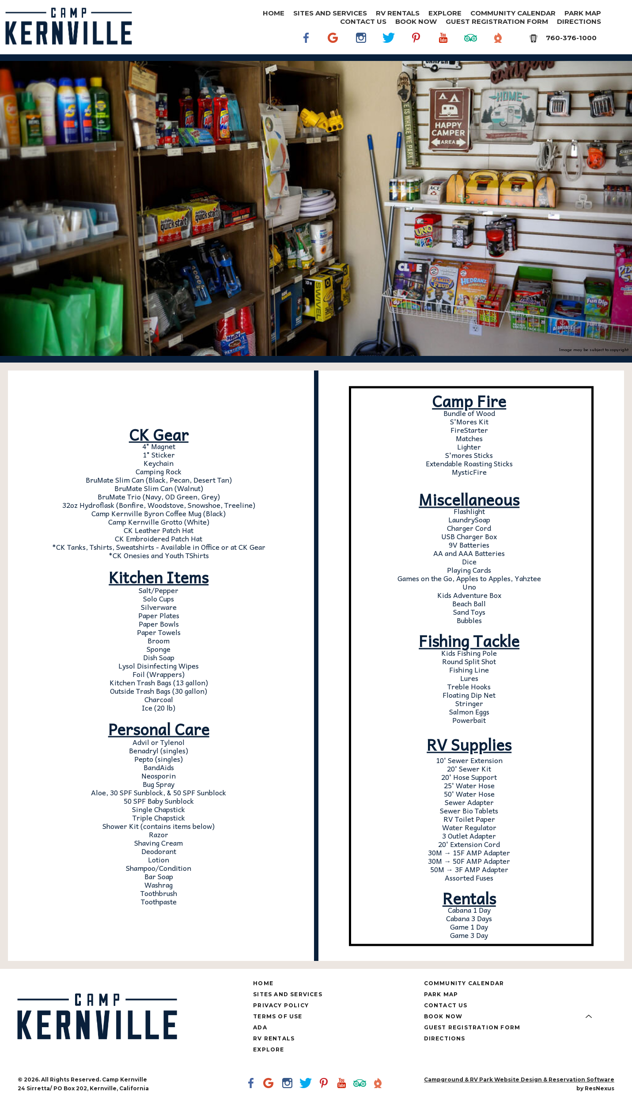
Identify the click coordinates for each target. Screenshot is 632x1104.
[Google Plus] (334, 38)
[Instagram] (361, 38)
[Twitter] (388, 38)
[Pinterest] (416, 38)
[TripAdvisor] (470, 38)
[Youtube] (443, 38)
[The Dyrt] (498, 38)
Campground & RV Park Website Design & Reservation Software (519, 1079)
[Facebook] (306, 38)
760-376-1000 (571, 38)
